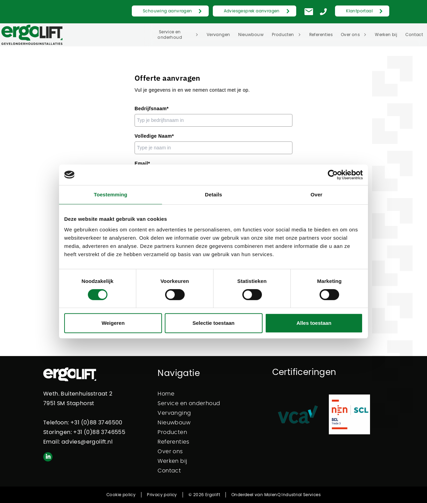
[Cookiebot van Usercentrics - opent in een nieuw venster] (333, 175)
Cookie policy (121, 495)
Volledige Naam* (154, 136)
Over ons (350, 35)
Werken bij (386, 35)
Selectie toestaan (214, 323)
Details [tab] (213, 194)
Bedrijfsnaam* (152, 108)
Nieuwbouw (251, 35)
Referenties (321, 35)
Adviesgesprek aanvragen (252, 11)
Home (166, 394)
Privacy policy (162, 495)
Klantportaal (359, 11)
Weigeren (113, 323)
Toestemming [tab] (110, 194)
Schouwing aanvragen (167, 11)
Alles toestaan (314, 323)
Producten (283, 35)
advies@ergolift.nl (87, 442)
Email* (142, 163)
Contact (414, 35)
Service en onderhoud (170, 34)
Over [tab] (317, 194)
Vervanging (174, 413)
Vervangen (218, 35)
